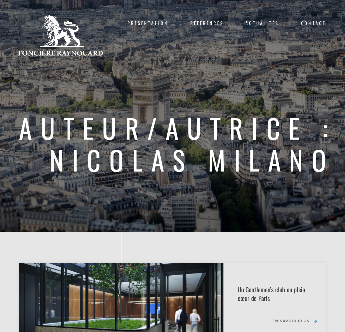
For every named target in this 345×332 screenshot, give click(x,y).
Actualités (262, 23)
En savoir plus (290, 321)
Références (207, 23)
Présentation (147, 23)
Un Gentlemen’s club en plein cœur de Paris (271, 294)
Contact (313, 23)
